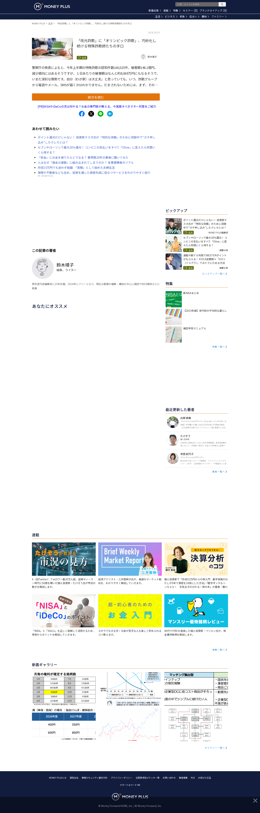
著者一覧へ (218, 471)
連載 (167, 10)
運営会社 (74, 777)
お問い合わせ (169, 777)
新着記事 (155, 10)
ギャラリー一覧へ (215, 747)
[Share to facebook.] (82, 114)
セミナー (190, 10)
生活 (158, 16)
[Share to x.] (91, 114)
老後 (183, 16)
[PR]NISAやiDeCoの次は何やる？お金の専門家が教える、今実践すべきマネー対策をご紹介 (97, 106)
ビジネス (171, 16)
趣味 (205, 16)
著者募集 (183, 777)
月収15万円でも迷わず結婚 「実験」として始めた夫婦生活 (76, 167)
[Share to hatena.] (110, 114)
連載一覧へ (218, 649)
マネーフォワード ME (130, 784)
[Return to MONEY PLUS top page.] (52, 6)
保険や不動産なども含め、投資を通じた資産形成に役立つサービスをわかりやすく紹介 (94, 172)
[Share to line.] (100, 114)
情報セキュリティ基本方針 (94, 777)
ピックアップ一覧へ (213, 273)
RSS (193, 777)
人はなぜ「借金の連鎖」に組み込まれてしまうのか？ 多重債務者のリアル (86, 162)
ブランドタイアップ (213, 10)
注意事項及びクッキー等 (147, 777)
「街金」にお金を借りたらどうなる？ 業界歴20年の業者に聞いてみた (83, 157)
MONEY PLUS (38, 23)
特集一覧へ (218, 346)
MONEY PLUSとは (57, 777)
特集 (177, 10)
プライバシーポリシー (121, 777)
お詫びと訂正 (204, 777)
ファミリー (218, 16)
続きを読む (96, 97)
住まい (194, 16)
